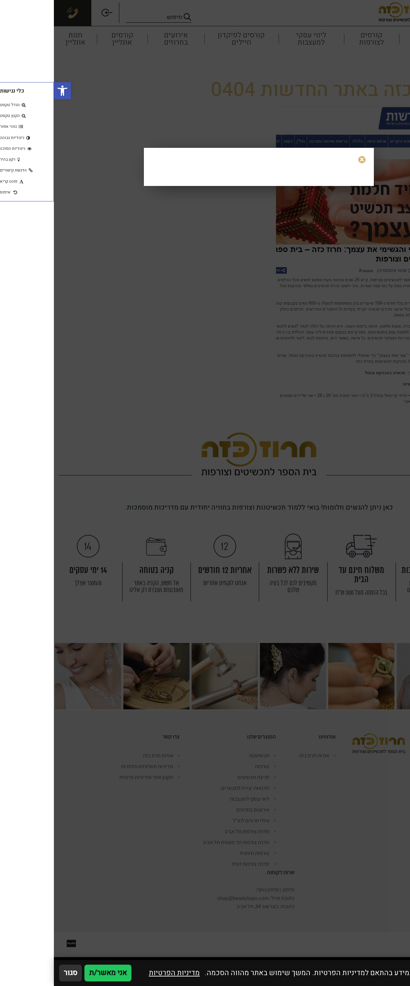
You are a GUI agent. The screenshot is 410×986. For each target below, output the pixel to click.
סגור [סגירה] (16, 973)
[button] (8, 90)
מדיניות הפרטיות (120, 973)
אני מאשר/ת (54, 973)
